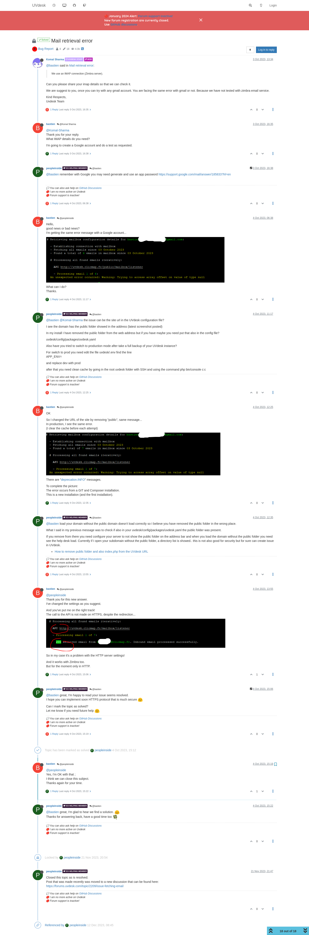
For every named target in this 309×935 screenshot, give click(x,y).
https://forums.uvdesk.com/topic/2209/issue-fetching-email (84, 886)
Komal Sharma (55, 59)
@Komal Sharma (66, 124)
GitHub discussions (124, 24)
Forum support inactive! (155, 16)
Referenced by (54, 925)
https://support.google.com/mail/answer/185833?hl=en (195, 174)
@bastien (52, 65)
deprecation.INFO (73, 479)
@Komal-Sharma (57, 130)
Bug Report (45, 48)
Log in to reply (266, 49)
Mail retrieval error (81, 65)
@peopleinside (65, 218)
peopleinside (54, 168)
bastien (50, 124)
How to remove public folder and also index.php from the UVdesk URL (101, 551)
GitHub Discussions (90, 188)
